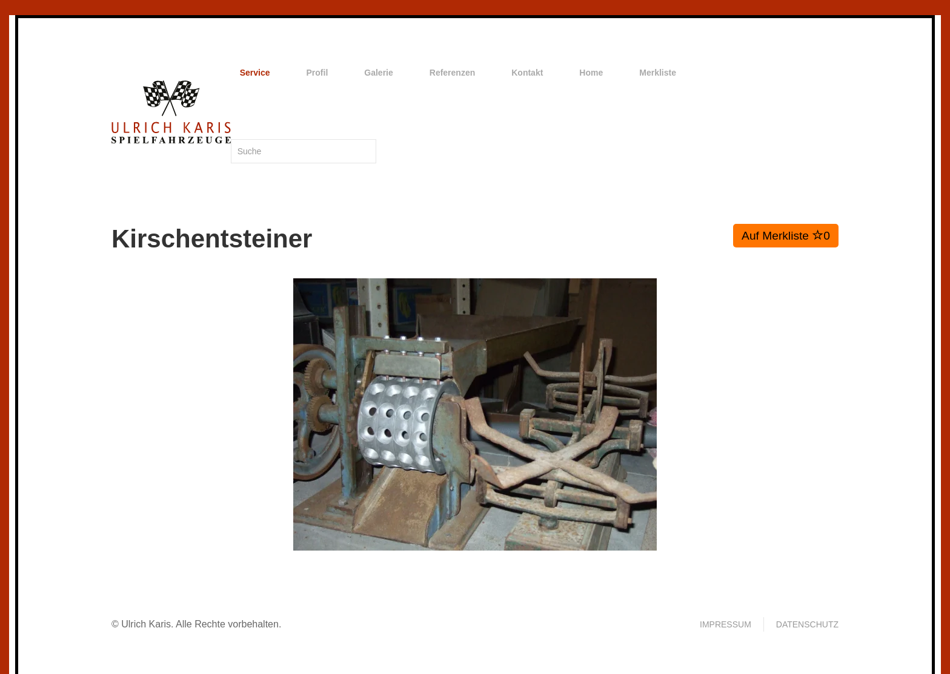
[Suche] (303, 151)
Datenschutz (807, 624)
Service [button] (255, 72)
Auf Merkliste (786, 235)
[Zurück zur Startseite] (171, 111)
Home (591, 72)
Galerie (378, 72)
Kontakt (527, 72)
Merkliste (657, 72)
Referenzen (452, 72)
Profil (317, 72)
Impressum (725, 624)
